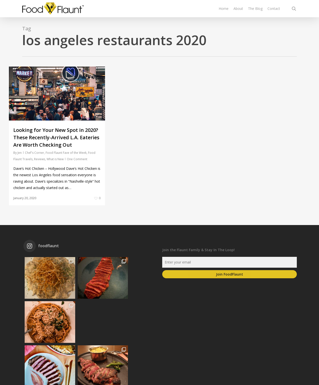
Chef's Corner (34, 153)
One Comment (77, 159)
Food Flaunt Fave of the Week (66, 153)
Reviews (39, 159)
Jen (20, 153)
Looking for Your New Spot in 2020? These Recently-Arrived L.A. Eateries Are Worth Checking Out (56, 137)
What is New (55, 159)
